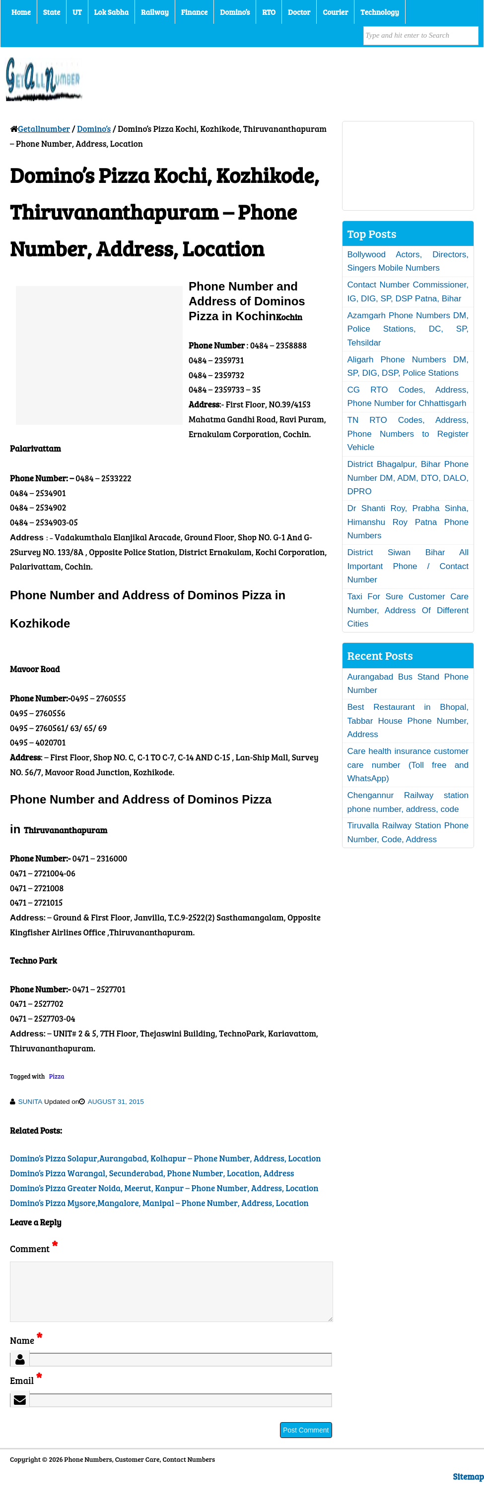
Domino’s (235, 12)
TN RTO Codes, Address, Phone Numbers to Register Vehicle (408, 433)
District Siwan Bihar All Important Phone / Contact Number (408, 566)
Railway (155, 12)
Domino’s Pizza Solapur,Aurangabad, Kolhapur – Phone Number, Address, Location (165, 1158)
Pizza (57, 1076)
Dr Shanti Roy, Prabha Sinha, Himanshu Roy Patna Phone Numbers (408, 522)
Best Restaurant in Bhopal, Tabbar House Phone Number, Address (408, 720)
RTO (269, 12)
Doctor (299, 12)
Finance (194, 12)
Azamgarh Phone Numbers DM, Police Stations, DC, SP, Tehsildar (408, 329)
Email (26, 1392)
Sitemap (468, 1488)
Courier (335, 12)
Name (26, 1352)
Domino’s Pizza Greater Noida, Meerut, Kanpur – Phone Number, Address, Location (164, 1188)
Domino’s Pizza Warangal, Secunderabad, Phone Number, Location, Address (152, 1173)
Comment (34, 1248)
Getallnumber (44, 128)
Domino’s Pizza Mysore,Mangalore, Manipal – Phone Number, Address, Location (159, 1202)
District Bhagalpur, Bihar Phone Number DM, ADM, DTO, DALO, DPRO (408, 478)
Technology (379, 12)
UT (76, 12)
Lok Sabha (111, 12)
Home (21, 12)
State (51, 12)
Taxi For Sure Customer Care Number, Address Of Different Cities (408, 610)
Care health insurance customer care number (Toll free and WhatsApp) (408, 765)
